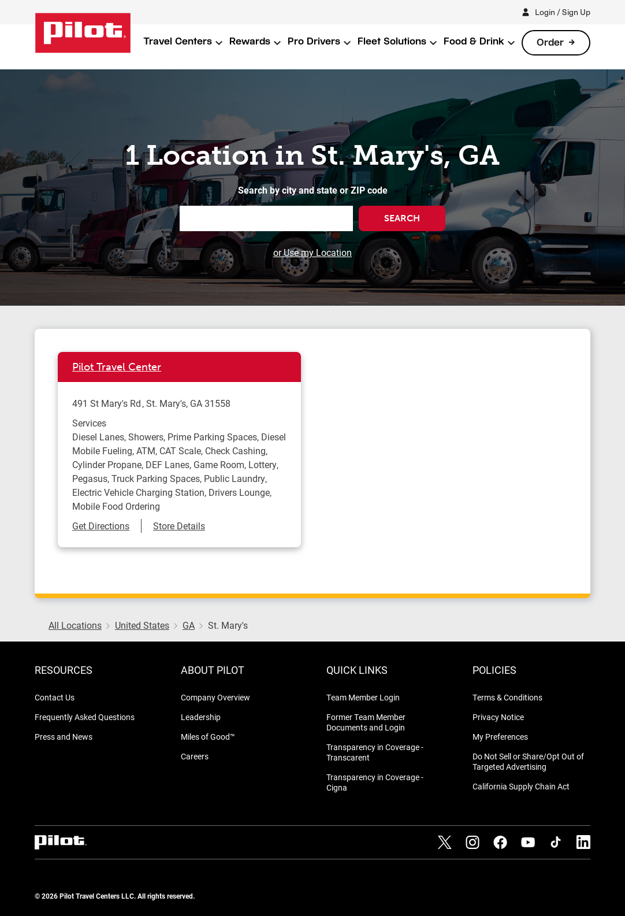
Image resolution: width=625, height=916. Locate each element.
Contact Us (55, 697)
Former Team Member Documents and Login (365, 722)
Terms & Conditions (507, 697)
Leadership (201, 716)
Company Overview (215, 697)
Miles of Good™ (208, 736)
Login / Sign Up (562, 11)
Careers (195, 756)
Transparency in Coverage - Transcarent (374, 752)
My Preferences (500, 736)
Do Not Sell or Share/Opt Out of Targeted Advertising (528, 761)
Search (402, 218)
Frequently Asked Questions (85, 716)
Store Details (179, 526)
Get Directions (100, 526)
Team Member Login (363, 697)
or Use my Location (312, 252)
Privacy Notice (498, 716)
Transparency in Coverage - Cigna (374, 782)
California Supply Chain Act (521, 786)
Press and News (63, 736)
